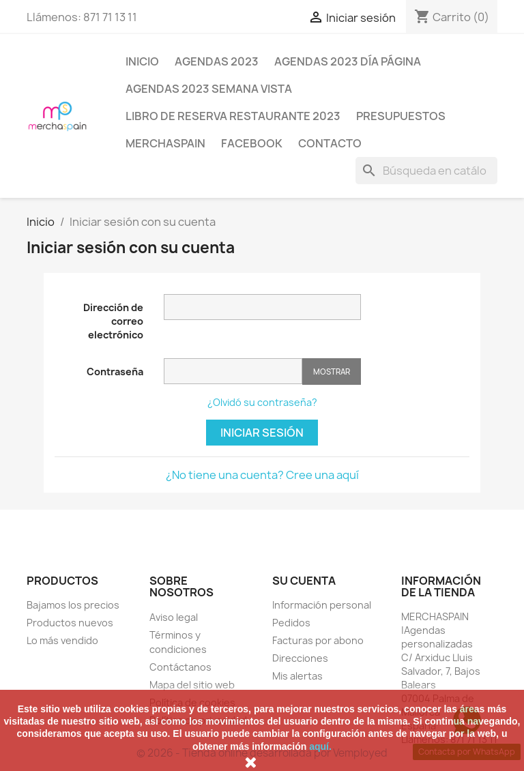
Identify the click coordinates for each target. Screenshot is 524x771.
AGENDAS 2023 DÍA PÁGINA (347, 61)
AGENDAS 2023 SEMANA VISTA (209, 88)
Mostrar (331, 371)
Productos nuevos (70, 622)
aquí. (320, 746)
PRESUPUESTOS (401, 115)
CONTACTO (330, 143)
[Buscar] (426, 170)
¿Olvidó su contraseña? (262, 402)
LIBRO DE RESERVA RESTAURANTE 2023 (233, 115)
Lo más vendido (62, 640)
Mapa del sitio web (192, 684)
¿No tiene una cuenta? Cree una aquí (262, 474)
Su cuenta (304, 580)
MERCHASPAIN (165, 143)
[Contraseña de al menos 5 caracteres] (233, 371)
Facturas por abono (318, 640)
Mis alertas (297, 675)
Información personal (321, 604)
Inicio (142, 61)
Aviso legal (173, 617)
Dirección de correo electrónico (113, 321)
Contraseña (115, 371)
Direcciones (300, 658)
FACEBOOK (251, 143)
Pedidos (291, 622)
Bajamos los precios (73, 604)
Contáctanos (180, 666)
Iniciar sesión (262, 432)
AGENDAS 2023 (217, 61)
